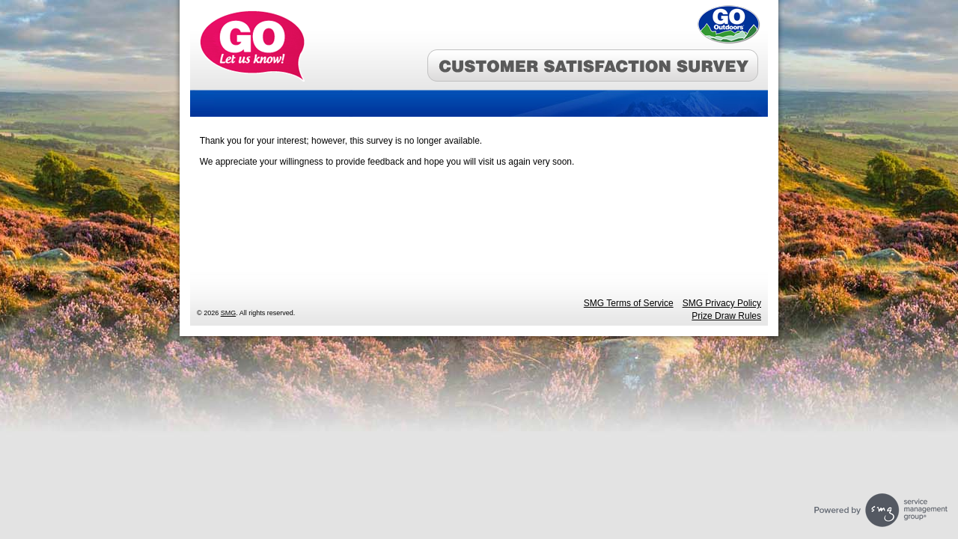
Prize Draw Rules (726, 316)
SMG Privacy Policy (722, 303)
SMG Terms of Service (629, 303)
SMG (229, 313)
